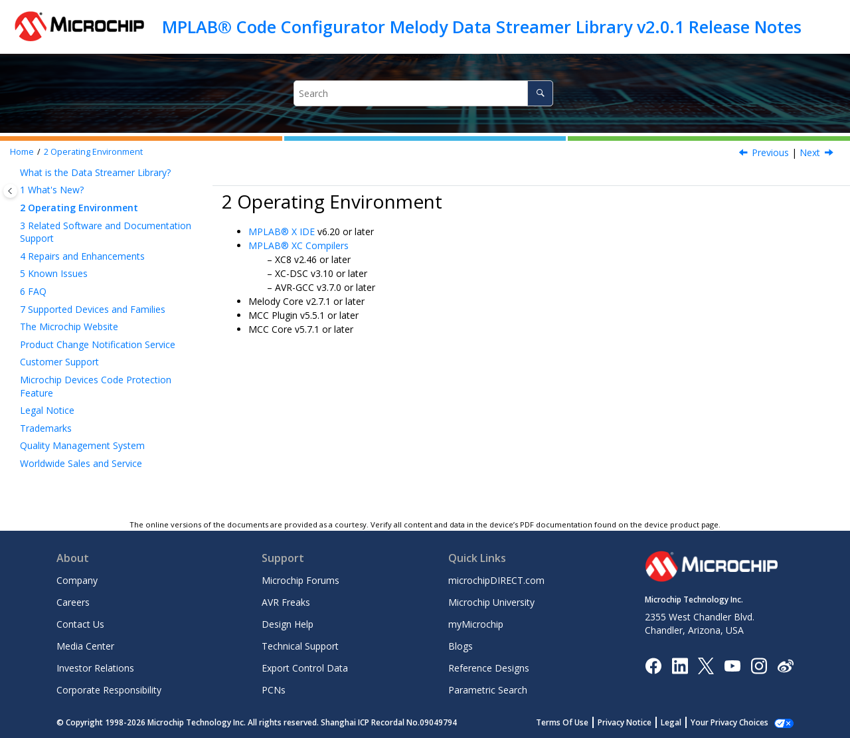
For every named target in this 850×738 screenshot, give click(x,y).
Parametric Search (487, 690)
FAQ (33, 291)
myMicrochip (475, 624)
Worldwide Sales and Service (81, 463)
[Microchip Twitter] (706, 664)
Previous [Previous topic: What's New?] (770, 152)
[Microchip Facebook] (653, 664)
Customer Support (59, 361)
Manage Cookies (736, 722)
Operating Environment (93, 151)
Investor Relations (95, 668)
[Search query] (423, 93)
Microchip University (491, 602)
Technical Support (300, 646)
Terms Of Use (577, 722)
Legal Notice (47, 410)
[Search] (540, 93)
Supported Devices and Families (92, 309)
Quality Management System (82, 445)
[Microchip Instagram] (758, 664)
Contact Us (80, 624)
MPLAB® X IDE (281, 231)
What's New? (52, 189)
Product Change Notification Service (97, 344)
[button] (14, 172)
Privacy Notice (639, 722)
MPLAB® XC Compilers (298, 245)
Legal (685, 722)
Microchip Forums (300, 580)
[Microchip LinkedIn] (679, 664)
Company (77, 580)
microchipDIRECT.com (496, 580)
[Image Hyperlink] (732, 665)
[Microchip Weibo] (785, 665)
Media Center (85, 646)
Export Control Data (305, 668)
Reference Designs (488, 668)
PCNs (274, 690)
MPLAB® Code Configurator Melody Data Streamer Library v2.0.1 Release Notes (482, 27)
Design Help (287, 624)
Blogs (460, 646)
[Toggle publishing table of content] (10, 191)
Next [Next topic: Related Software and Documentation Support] (810, 152)
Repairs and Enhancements (82, 256)
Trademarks (46, 428)
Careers (73, 602)
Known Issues (54, 273)
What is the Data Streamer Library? (95, 172)
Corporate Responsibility (108, 690)
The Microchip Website (69, 326)
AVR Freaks (286, 602)
